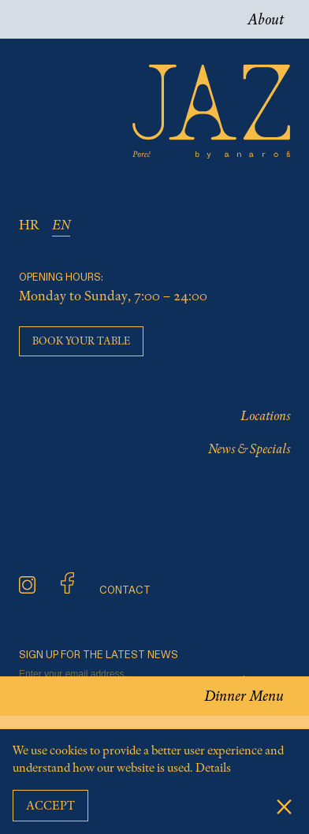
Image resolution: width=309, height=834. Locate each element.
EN (61, 224)
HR (29, 224)
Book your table (81, 341)
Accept (50, 806)
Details (213, 768)
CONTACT (125, 591)
